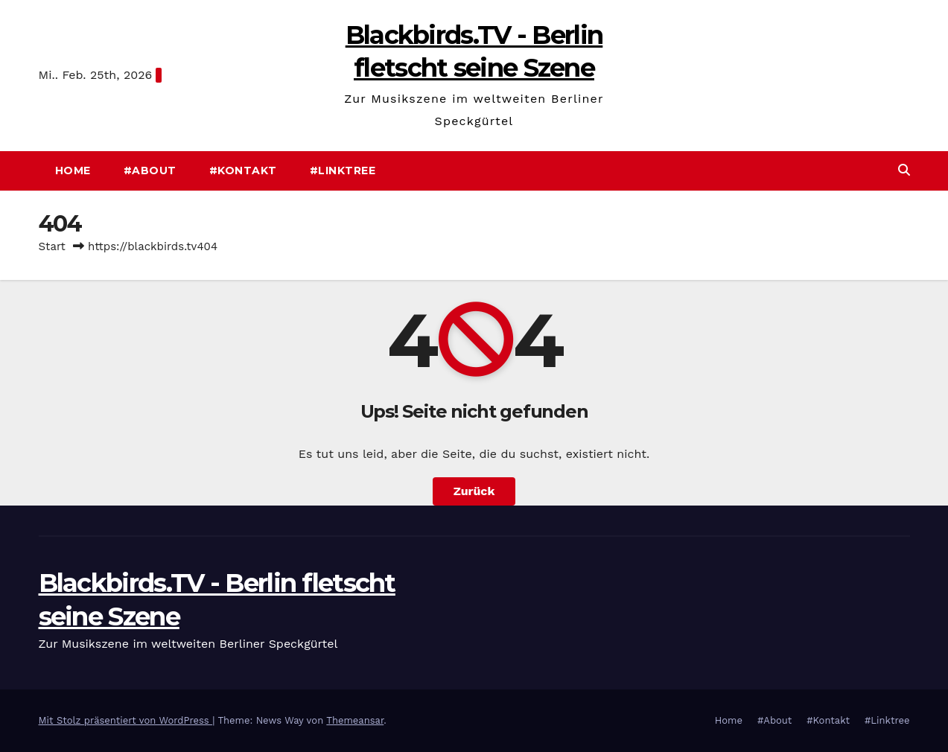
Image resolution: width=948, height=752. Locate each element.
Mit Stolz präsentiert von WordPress (126, 720)
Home (73, 170)
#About (150, 170)
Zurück (474, 491)
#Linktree (343, 170)
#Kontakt (243, 170)
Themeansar (355, 720)
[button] (904, 170)
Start (52, 246)
